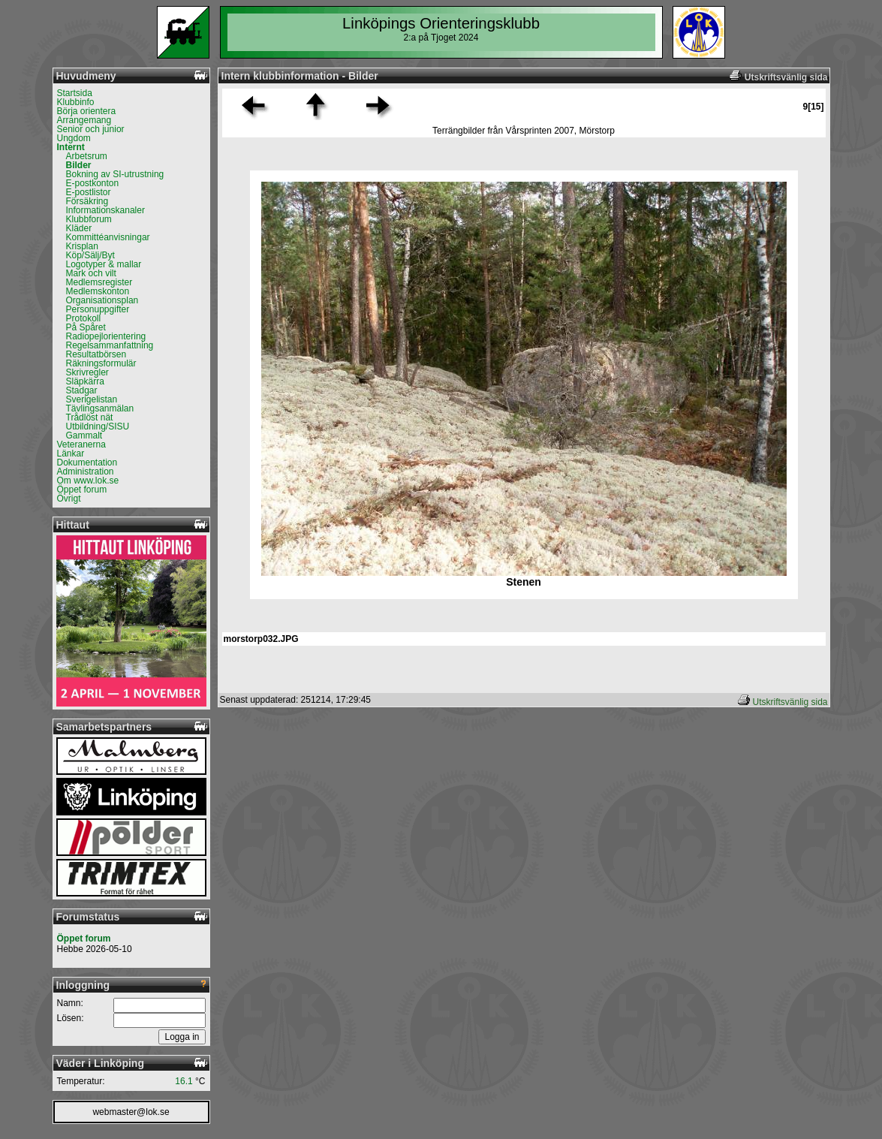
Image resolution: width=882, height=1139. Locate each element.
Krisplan (82, 246)
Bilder (79, 165)
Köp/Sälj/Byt (90, 255)
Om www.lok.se (88, 480)
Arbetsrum (86, 156)
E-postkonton (92, 183)
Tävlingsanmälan (100, 408)
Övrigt (69, 498)
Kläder (79, 228)
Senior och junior (91, 129)
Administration (85, 471)
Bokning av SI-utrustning (115, 174)
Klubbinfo (76, 102)
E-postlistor (88, 192)
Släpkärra (85, 381)
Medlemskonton (98, 291)
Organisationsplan (102, 300)
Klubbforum (89, 219)
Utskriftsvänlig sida (789, 702)
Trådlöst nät (89, 417)
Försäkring (87, 201)
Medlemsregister (99, 282)
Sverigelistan (92, 399)
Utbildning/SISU (98, 426)
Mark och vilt (91, 273)
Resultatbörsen (96, 354)
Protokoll (83, 318)
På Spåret (86, 327)
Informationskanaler (105, 210)
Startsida (74, 93)
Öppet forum (82, 489)
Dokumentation (87, 462)
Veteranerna (81, 444)
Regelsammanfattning (110, 345)
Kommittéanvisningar (108, 237)
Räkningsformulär (101, 363)
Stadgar (82, 390)
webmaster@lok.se (130, 1112)
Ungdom (74, 138)
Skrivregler (87, 372)
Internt (71, 147)
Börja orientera (86, 111)
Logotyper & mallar (104, 264)
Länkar (71, 453)
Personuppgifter (98, 309)
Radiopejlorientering (106, 336)
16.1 (183, 1081)
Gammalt (84, 435)
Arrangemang (84, 120)
